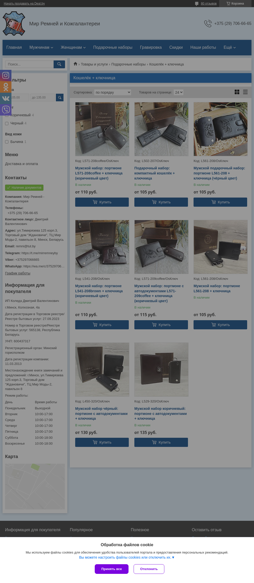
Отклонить (149, 569)
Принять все (111, 569)
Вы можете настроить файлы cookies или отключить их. (125, 557)
